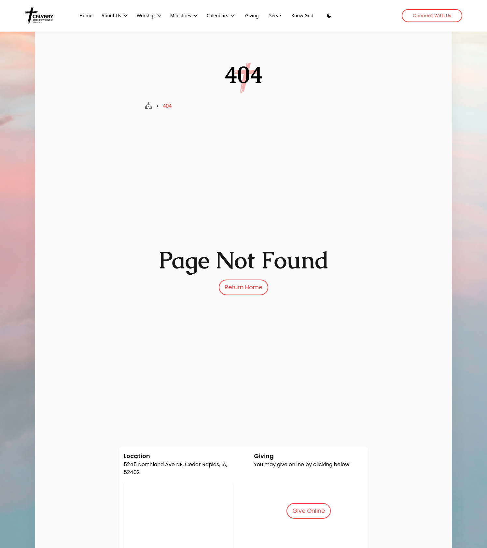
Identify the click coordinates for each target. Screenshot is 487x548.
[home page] (148, 106)
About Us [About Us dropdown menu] (115, 15)
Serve (275, 15)
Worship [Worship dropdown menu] (149, 15)
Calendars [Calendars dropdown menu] (221, 15)
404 (167, 105)
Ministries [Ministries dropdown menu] (184, 15)
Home (85, 15)
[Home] (39, 15)
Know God (302, 15)
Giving (252, 15)
